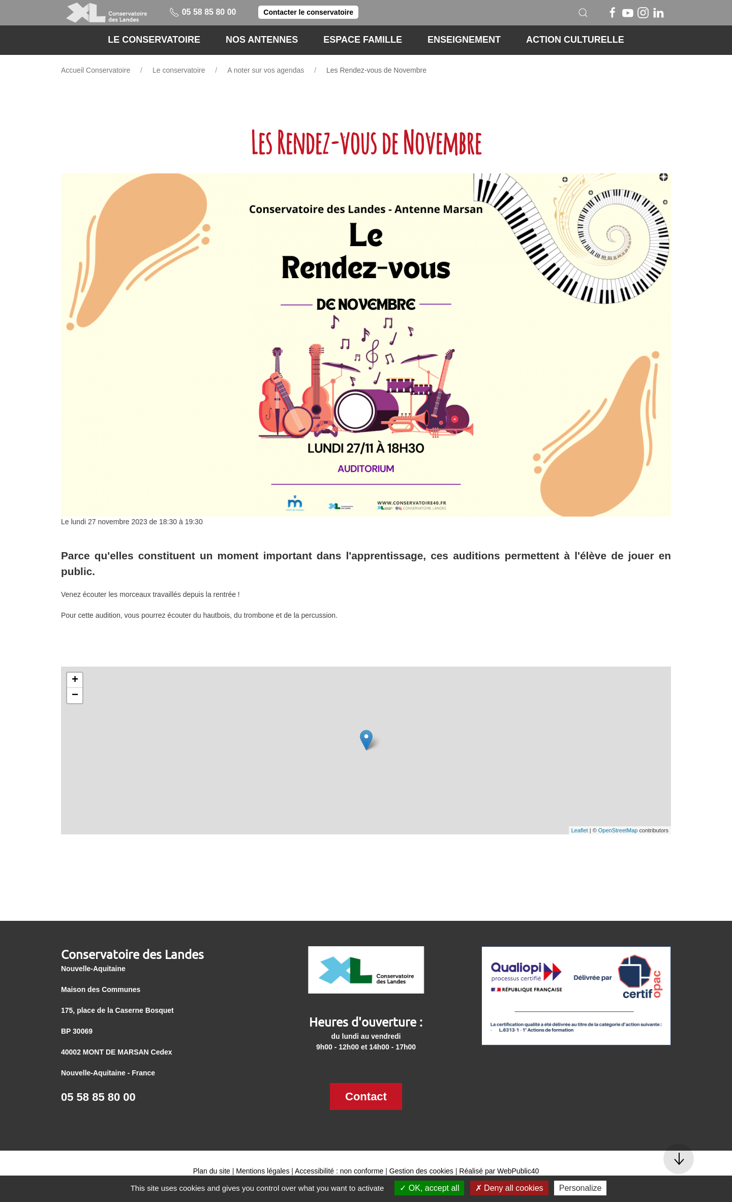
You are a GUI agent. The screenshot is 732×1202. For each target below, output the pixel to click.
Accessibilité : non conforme (339, 1171)
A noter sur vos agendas (265, 70)
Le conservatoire (178, 70)
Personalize (580, 1188)
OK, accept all (429, 1188)
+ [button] (75, 680)
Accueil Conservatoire (95, 70)
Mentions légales (262, 1171)
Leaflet (579, 830)
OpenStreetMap (618, 830)
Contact (366, 1096)
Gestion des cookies (421, 1171)
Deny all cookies (509, 1188)
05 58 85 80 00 (202, 12)
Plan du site (211, 1171)
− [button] (75, 695)
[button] (583, 13)
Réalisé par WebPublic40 (499, 1171)
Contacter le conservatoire (308, 12)
